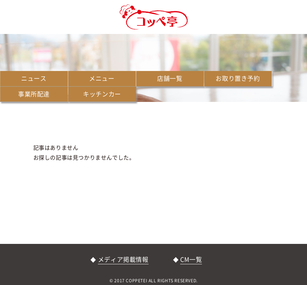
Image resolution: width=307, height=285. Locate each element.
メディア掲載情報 (123, 259)
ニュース (33, 78)
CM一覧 (191, 259)
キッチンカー (102, 94)
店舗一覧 (169, 78)
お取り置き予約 (238, 78)
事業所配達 (34, 94)
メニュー (101, 78)
